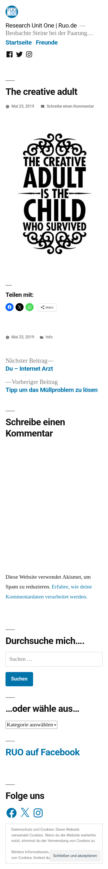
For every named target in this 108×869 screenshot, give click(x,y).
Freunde (47, 42)
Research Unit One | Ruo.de (41, 25)
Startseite (19, 42)
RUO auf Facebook (43, 752)
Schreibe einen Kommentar (70, 106)
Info (49, 337)
